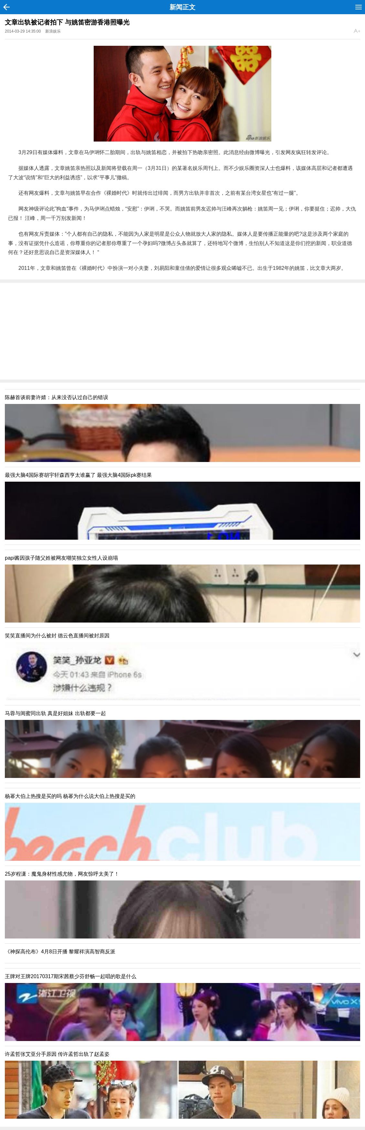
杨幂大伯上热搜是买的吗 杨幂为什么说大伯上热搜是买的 (70, 796)
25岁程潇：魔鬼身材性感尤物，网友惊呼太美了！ (62, 874)
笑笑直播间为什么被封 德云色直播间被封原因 (57, 635)
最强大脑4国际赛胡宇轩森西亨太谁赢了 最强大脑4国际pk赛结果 (78, 475)
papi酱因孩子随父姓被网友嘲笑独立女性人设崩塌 (61, 558)
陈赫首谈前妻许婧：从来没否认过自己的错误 (56, 397)
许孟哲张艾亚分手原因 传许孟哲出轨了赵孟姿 (57, 1054)
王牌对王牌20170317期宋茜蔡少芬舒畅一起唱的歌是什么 (70, 976)
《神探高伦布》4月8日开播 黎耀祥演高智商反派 (60, 951)
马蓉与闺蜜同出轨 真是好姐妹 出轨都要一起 (55, 713)
